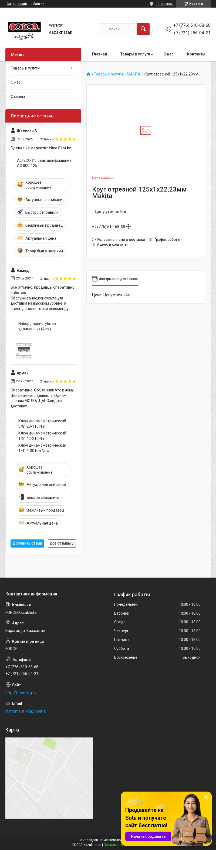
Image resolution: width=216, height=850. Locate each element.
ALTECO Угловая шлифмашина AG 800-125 (44, 163)
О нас (169, 54)
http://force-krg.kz (21, 693)
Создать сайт (17, 4)
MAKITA (134, 74)
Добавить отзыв (27, 543)
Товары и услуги (135, 54)
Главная (99, 54)
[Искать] (143, 29)
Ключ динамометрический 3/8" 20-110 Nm (42, 424)
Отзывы (18, 96)
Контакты (196, 54)
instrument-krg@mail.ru (25, 711)
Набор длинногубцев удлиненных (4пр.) (37, 326)
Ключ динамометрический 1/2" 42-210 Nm (42, 436)
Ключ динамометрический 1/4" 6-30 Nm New (42, 448)
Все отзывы (60, 543)
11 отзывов (165, 4)
